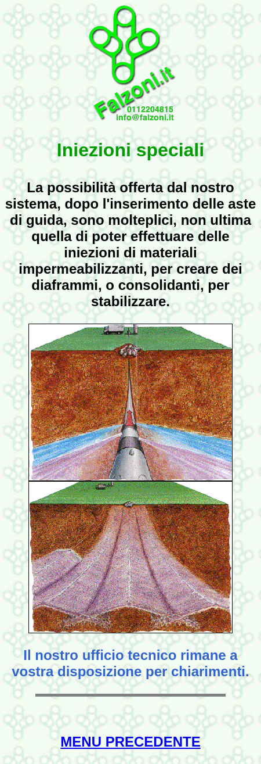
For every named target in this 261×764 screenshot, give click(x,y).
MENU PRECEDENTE (130, 741)
